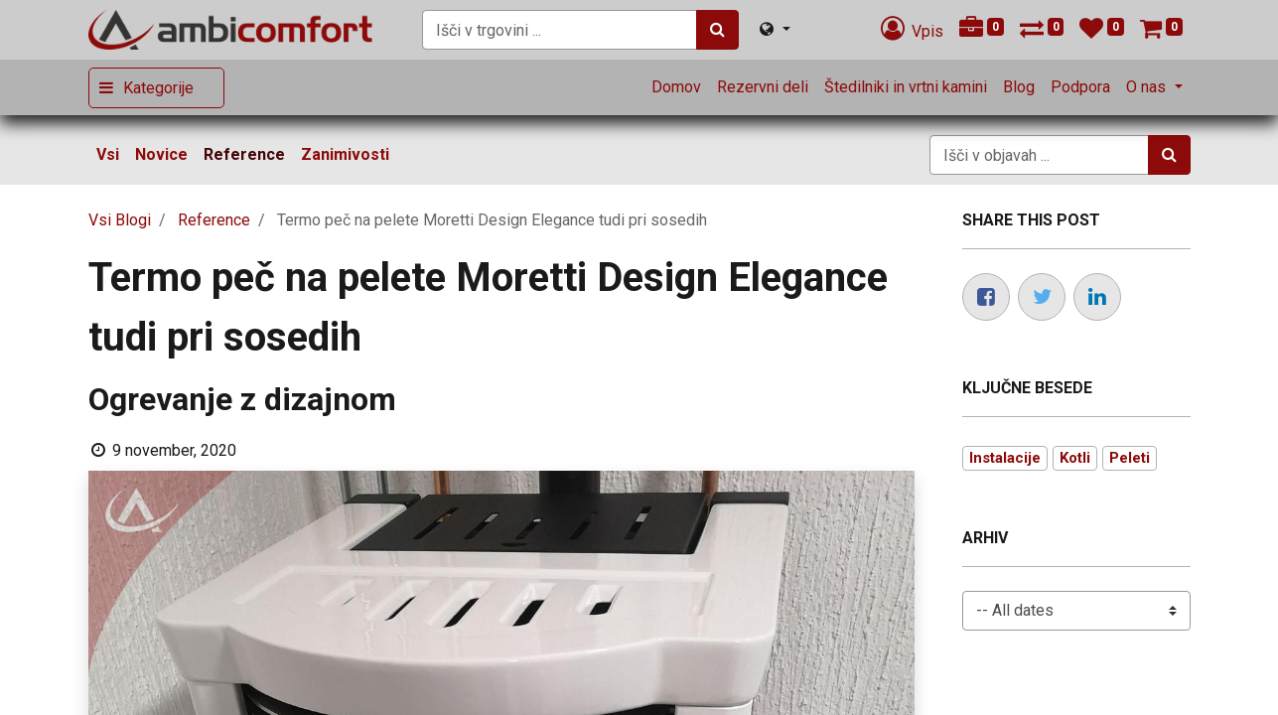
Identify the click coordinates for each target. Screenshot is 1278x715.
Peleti (1129, 458)
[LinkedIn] (1097, 297)
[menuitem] (676, 87)
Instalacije (1005, 458)
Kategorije (158, 87)
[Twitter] (1041, 297)
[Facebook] (986, 297)
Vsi (107, 154)
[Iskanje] (717, 30)
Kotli (1075, 458)
